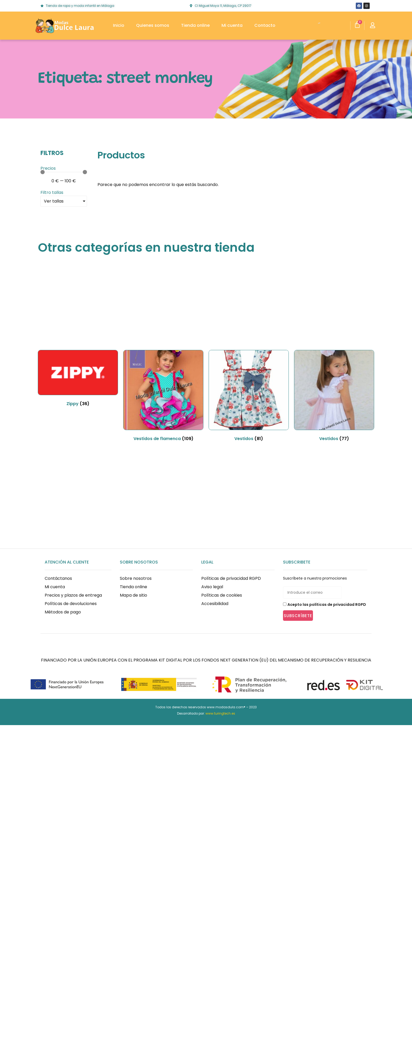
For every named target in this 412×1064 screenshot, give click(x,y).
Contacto (264, 25)
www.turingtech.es (220, 713)
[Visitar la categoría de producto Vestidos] (249, 396)
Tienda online (195, 25)
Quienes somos (152, 25)
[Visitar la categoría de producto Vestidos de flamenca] (163, 396)
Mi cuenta (232, 25)
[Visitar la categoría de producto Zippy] (78, 379)
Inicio (118, 25)
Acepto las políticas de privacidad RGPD (326, 604)
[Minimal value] (63, 172)
